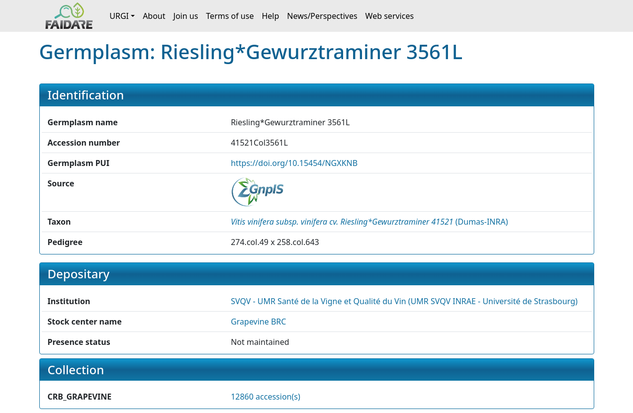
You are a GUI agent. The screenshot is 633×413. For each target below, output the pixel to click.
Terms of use (230, 15)
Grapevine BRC (258, 321)
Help (270, 15)
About (154, 15)
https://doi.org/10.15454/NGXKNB (294, 163)
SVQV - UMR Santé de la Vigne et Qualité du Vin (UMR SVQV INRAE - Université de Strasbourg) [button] (404, 301)
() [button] (369, 221)
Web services (389, 15)
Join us (186, 15)
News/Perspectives (322, 15)
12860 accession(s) (265, 396)
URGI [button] (119, 15)
